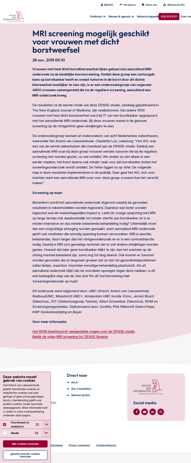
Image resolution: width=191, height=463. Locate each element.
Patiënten (36, 16)
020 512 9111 (169, 16)
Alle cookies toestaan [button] (25, 443)
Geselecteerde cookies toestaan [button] (25, 455)
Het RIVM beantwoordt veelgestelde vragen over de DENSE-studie (83, 338)
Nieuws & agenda (59, 16)
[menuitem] (36, 16)
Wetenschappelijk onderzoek (95, 16)
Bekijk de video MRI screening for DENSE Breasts (70, 344)
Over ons (126, 16)
